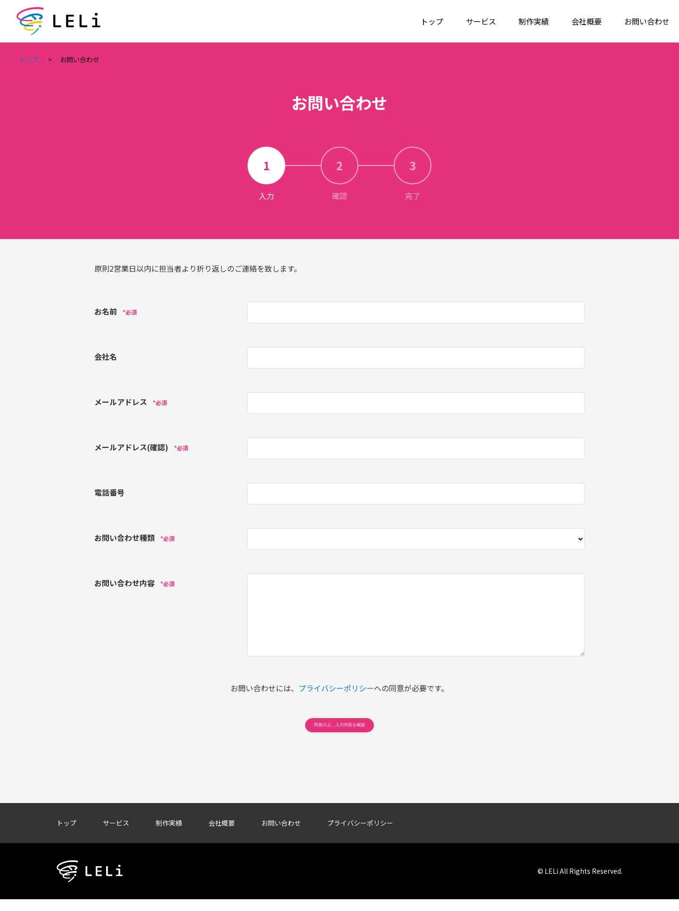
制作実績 (534, 21)
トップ (432, 21)
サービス (481, 21)
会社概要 (586, 21)
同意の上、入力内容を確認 (339, 730)
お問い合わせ (647, 21)
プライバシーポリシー (336, 688)
